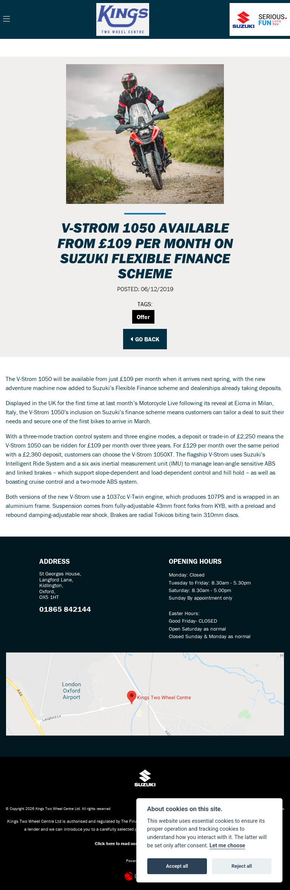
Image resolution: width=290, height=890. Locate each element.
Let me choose (227, 845)
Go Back (145, 339)
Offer (143, 317)
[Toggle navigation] (6, 19)
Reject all (241, 866)
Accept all (177, 866)
